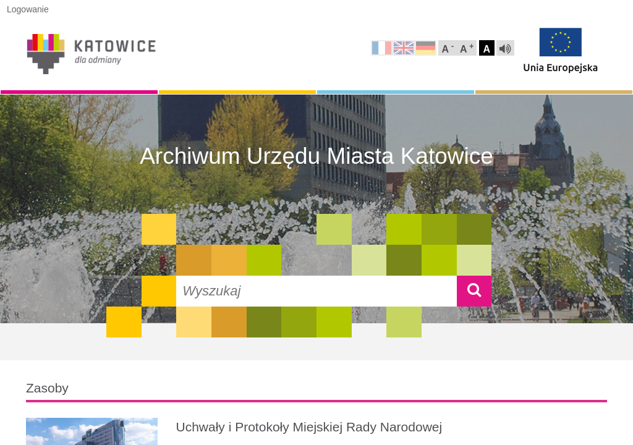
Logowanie (28, 9)
